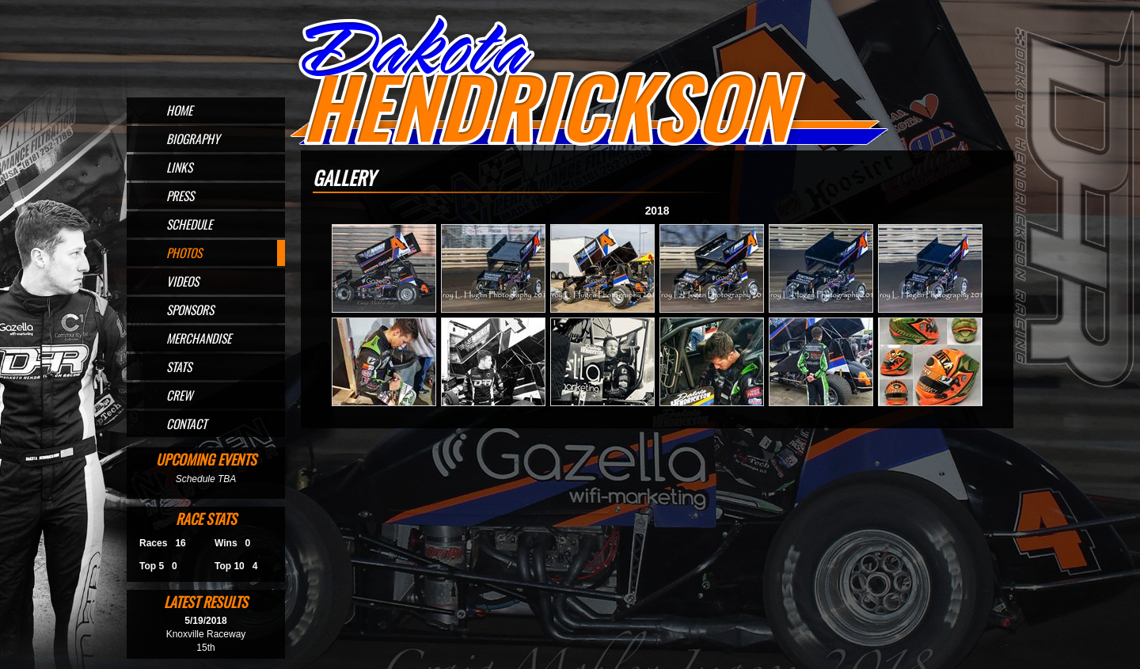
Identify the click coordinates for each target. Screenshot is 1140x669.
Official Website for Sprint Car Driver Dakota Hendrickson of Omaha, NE (588, 81)
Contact (186, 423)
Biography (193, 138)
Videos (182, 281)
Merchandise (198, 338)
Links (179, 167)
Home (179, 110)
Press (180, 195)
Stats (179, 366)
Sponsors (190, 309)
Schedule (189, 224)
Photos (184, 252)
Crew (179, 395)
